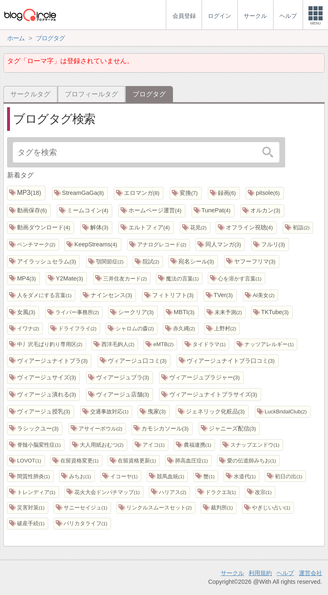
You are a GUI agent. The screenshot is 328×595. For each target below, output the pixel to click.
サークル (232, 573)
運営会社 (310, 573)
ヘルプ (285, 573)
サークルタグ (30, 94)
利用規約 (260, 573)
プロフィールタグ (91, 94)
